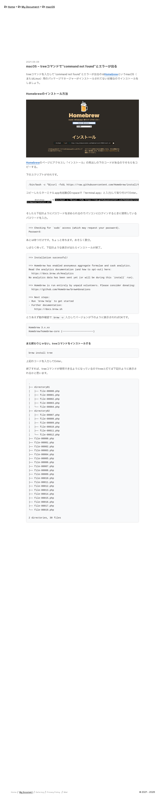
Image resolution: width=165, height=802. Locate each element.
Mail (66, 792)
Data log (40, 792)
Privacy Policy (53, 792)
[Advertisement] (82, 37)
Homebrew (111, 74)
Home (11, 7)
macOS (50, 7)
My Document (30, 7)
